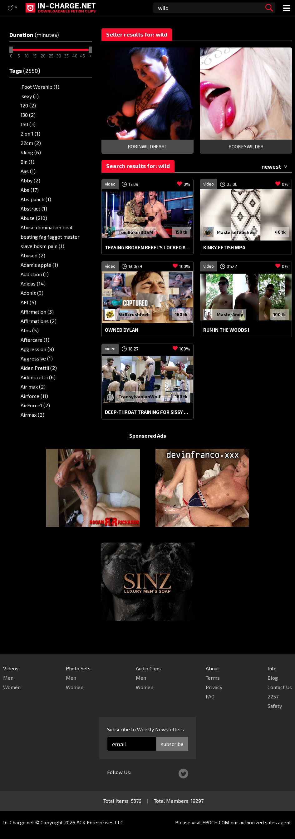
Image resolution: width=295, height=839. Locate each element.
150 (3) (28, 124)
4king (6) (31, 152)
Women (12, 687)
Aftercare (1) (35, 340)
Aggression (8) (37, 349)
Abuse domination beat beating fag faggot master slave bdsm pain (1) (50, 236)
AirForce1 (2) (35, 405)
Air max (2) (33, 387)
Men (8, 678)
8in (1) (27, 162)
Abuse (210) (34, 218)
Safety (275, 706)
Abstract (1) (34, 208)
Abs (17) (30, 190)
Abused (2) (33, 255)
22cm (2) (31, 143)
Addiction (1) (35, 274)
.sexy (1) (30, 96)
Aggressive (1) (37, 358)
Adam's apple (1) (39, 265)
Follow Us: (119, 772)
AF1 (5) (28, 302)
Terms (213, 678)
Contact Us (280, 687)
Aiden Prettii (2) (39, 368)
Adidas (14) (33, 283)
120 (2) (28, 105)
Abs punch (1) (36, 199)
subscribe (172, 744)
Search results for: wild (138, 165)
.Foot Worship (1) (40, 87)
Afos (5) (30, 330)
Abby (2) (30, 180)
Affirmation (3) (37, 312)
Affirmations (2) (39, 321)
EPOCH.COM (215, 822)
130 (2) (28, 115)
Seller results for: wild (136, 34)
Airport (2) (33, 424)
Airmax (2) (32, 415)
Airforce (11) (34, 396)
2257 (273, 696)
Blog (273, 678)
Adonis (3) (32, 293)
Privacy (214, 687)
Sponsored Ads (147, 447)
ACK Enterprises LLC (99, 822)
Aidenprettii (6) (38, 377)
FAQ (210, 696)
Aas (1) (28, 171)
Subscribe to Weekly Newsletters (145, 729)
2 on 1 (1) (30, 134)
